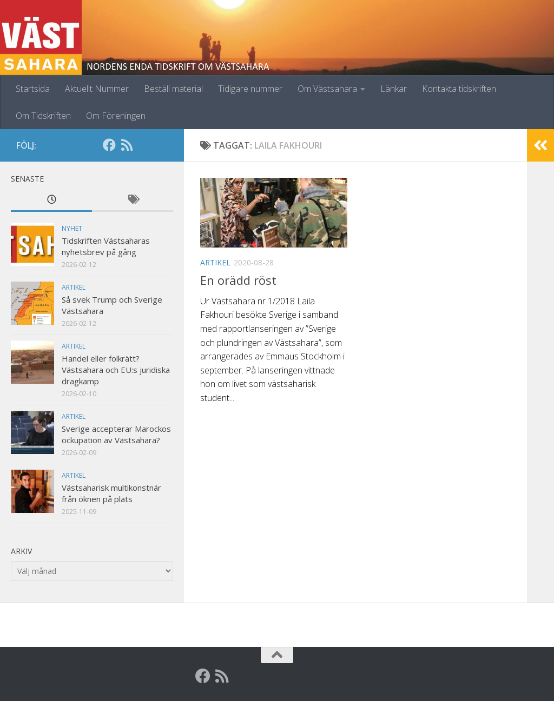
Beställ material (173, 89)
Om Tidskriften (43, 116)
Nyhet (72, 228)
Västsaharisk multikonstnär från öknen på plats (111, 493)
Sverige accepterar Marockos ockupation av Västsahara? (116, 434)
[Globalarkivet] (143, 144)
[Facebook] (109, 144)
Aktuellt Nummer (97, 89)
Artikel (215, 262)
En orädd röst (238, 280)
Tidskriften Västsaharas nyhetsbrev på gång (106, 246)
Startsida (33, 89)
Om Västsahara (327, 89)
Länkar (393, 89)
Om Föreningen (116, 116)
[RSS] (126, 144)
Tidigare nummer (250, 89)
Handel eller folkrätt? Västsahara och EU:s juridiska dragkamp (116, 369)
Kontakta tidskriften (459, 89)
